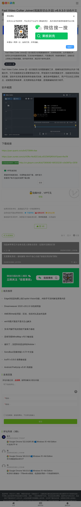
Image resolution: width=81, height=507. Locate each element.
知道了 (70, 47)
